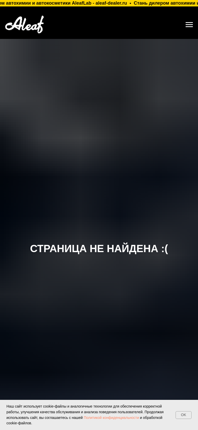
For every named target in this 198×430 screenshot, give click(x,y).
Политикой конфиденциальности (111, 418)
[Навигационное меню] (189, 24)
